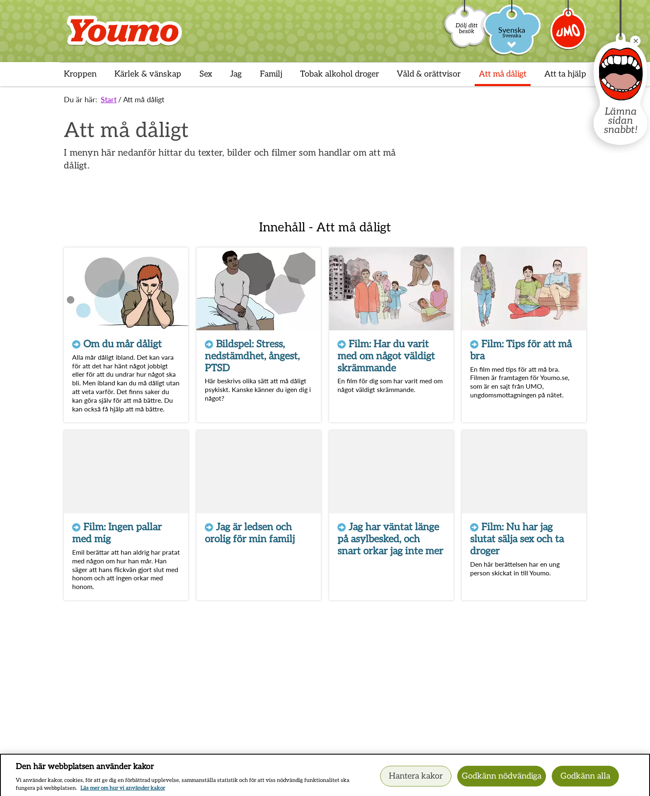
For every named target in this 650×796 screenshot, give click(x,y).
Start (108, 99)
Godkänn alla (585, 779)
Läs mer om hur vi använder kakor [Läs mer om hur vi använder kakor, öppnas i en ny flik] (122, 792)
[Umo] (568, 34)
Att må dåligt (143, 99)
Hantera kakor (416, 779)
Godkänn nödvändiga (501, 779)
